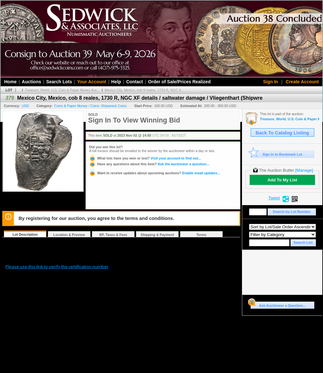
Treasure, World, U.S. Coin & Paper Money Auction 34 (289, 119)
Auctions (31, 81)
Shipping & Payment (157, 235)
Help (116, 81)
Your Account (91, 81)
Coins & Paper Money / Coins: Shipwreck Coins (90, 106)
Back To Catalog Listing (282, 132)
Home (10, 81)
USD (25, 106)
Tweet (274, 198)
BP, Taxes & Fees (113, 235)
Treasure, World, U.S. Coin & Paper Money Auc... (62, 90)
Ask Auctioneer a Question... (278, 304)
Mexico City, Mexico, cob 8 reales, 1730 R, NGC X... (144, 90)
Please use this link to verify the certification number (56, 266)
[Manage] (304, 170)
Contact (134, 81)
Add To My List (282, 179)
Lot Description (25, 234)
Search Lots (59, 81)
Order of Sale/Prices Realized (179, 81)
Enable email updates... (154, 173)
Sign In (270, 81)
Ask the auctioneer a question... (149, 164)
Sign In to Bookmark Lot (276, 154)
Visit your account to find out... (145, 158)
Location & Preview (69, 235)
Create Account (302, 81)
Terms (201, 235)
